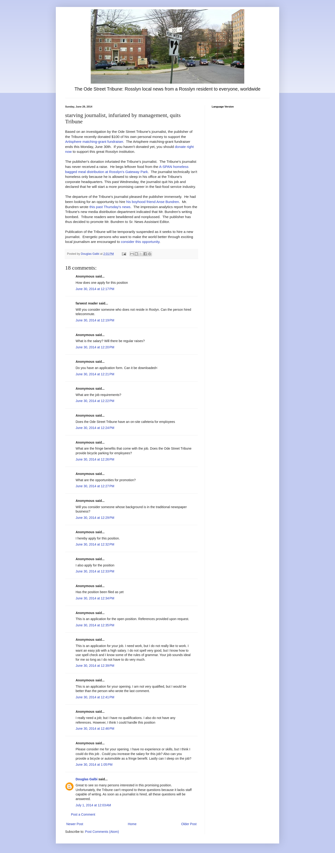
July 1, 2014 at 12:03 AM (93, 805)
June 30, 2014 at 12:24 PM (95, 428)
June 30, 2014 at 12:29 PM (95, 518)
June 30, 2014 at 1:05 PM (94, 764)
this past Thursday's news (109, 207)
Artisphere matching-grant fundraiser (94, 142)
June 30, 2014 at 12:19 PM (95, 320)
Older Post (189, 824)
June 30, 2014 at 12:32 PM (95, 544)
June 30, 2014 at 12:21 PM (95, 374)
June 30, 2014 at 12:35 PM (95, 625)
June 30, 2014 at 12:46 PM (95, 728)
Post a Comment (83, 814)
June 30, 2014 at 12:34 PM (95, 598)
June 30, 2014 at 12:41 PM (95, 697)
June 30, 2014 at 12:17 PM (95, 289)
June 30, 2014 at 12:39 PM (95, 665)
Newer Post (74, 824)
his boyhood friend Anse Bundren (152, 202)
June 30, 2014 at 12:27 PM (95, 486)
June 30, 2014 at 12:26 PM (95, 459)
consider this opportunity (140, 242)
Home (132, 824)
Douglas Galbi (86, 779)
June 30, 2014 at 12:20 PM (95, 347)
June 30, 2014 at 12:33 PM (95, 571)
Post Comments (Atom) (102, 831)
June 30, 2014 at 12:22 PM (95, 401)
